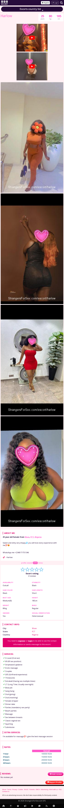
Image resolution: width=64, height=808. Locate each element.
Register (45, 3)
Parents (32, 789)
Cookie (20, 789)
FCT (32, 537)
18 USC (26, 789)
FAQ (60, 789)
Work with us (53, 789)
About (4, 789)
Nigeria (38, 537)
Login (55, 3)
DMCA (38, 789)
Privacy (14, 789)
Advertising (44, 789)
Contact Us (5, 791)
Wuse (27, 537)
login (30, 641)
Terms (9, 789)
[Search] (61, 2)
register (21, 641)
